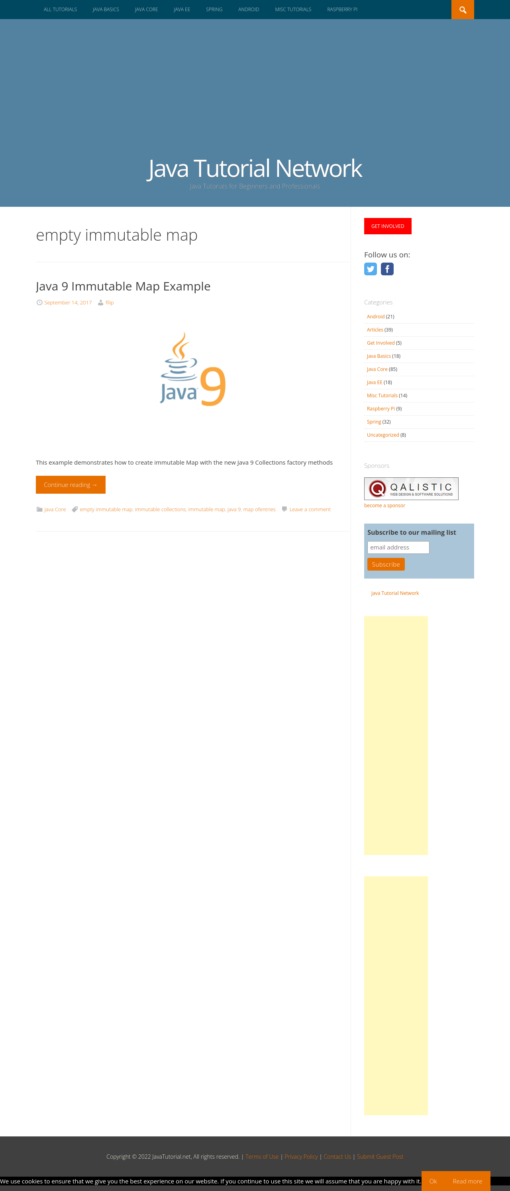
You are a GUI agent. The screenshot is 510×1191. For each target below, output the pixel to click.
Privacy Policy (301, 1156)
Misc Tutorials (293, 9)
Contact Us (337, 1156)
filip (110, 302)
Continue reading (71, 485)
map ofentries (259, 509)
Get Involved (381, 342)
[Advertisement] (255, 95)
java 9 (234, 509)
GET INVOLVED (387, 226)
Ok (433, 1181)
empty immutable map (106, 509)
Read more (468, 1181)
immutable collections (160, 509)
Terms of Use (262, 1156)
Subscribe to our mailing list (411, 532)
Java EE (182, 9)
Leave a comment (310, 509)
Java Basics (106, 9)
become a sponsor (384, 505)
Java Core (146, 9)
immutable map (206, 509)
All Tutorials (60, 9)
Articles (375, 329)
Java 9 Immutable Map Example (123, 286)
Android (248, 9)
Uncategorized (383, 435)
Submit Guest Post (380, 1156)
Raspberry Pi (342, 9)
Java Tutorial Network (254, 167)
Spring (214, 9)
